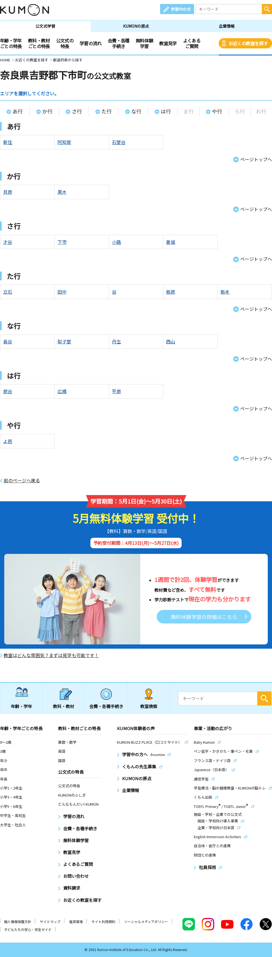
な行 (136, 111)
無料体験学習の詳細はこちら (204, 616)
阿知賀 (64, 142)
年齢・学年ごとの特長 (11, 43)
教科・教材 (63, 706)
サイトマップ (50, 921)
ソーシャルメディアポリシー (146, 921)
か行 (47, 111)
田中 (62, 291)
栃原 (170, 291)
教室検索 (148, 706)
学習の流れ (90, 43)
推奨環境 (76, 921)
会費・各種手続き (118, 43)
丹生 (116, 341)
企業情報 (227, 26)
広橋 (62, 391)
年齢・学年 (21, 706)
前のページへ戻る (22, 480)
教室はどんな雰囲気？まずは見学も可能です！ (51, 655)
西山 (170, 341)
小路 (116, 241)
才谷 (7, 241)
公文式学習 (45, 26)
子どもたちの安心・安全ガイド (28, 929)
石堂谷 (119, 142)
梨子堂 (64, 341)
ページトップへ (256, 159)
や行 (217, 111)
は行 (166, 111)
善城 (170, 241)
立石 (7, 291)
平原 (116, 391)
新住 (7, 142)
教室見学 (168, 43)
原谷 (7, 391)
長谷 (7, 341)
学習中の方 (181, 9)
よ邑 (7, 441)
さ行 (77, 111)
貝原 (7, 191)
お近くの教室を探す (248, 43)
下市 (62, 241)
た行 (106, 111)
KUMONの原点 (136, 26)
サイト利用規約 (103, 921)
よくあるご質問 (191, 43)
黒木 (62, 191)
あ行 (17, 111)
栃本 (225, 291)
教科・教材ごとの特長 (39, 43)
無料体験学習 (144, 43)
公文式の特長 (64, 43)
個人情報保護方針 (17, 921)
